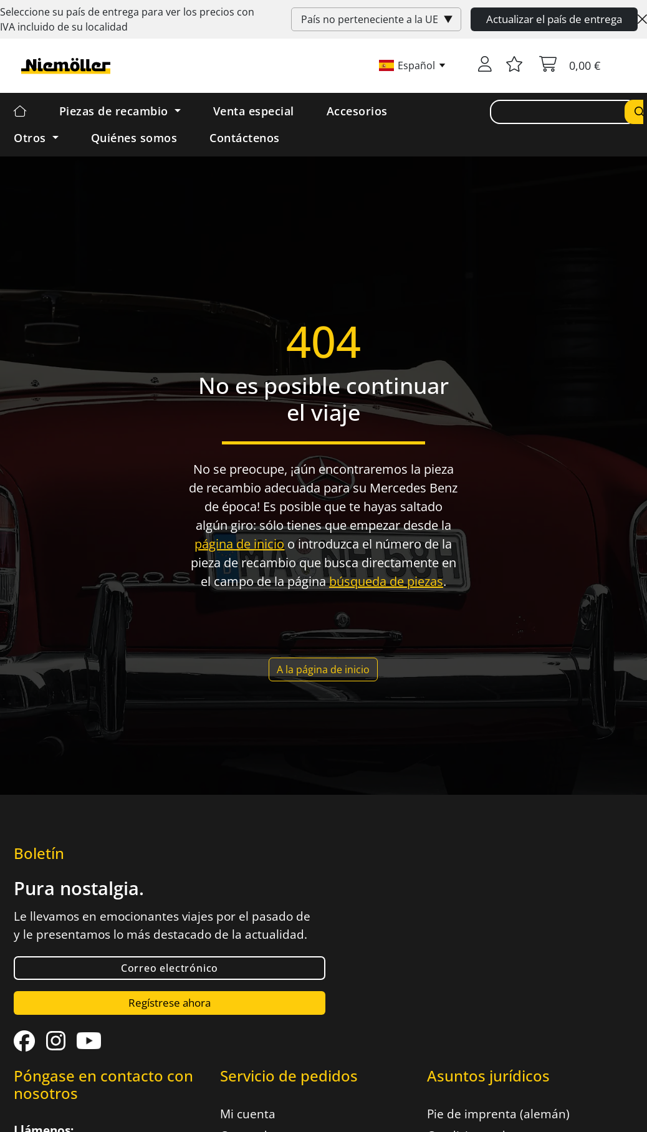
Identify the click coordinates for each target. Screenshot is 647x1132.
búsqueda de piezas (386, 581)
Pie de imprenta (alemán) (498, 1114)
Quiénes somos (134, 137)
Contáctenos (244, 137)
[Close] (642, 19)
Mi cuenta (248, 1114)
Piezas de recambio (115, 110)
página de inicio (239, 543)
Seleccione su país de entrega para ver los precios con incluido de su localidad (127, 19)
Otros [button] (31, 137)
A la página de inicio (323, 669)
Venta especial (253, 110)
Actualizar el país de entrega (554, 19)
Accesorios (357, 110)
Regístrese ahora (169, 1002)
